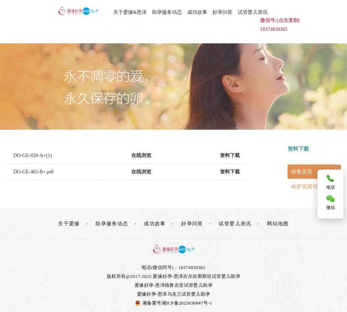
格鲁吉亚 (301, 171)
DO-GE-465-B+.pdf (34, 171)
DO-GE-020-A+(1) (33, 155)
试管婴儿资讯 (253, 12)
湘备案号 (148, 303)
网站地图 (278, 223)
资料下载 (230, 155)
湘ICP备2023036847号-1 (187, 303)
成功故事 (197, 12)
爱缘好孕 (146, 294)
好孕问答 (222, 12)
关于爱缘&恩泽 (130, 12)
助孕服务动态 (167, 12)
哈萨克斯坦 (304, 186)
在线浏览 (141, 155)
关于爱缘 (69, 223)
